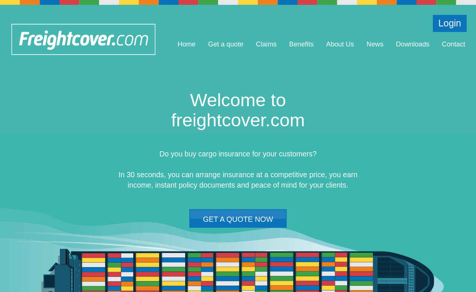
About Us (340, 44)
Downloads (413, 44)
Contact (453, 44)
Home (186, 44)
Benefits (301, 44)
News (375, 44)
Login (449, 23)
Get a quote (226, 44)
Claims (266, 44)
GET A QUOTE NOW (238, 219)
